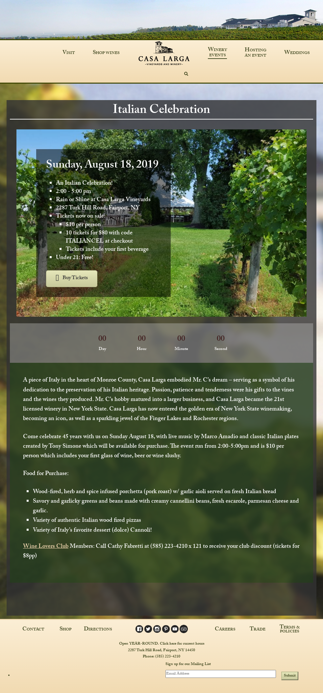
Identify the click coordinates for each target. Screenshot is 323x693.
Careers (225, 629)
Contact (33, 629)
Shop (65, 629)
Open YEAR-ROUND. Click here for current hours (161, 644)
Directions (98, 629)
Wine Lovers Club (45, 547)
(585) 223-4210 (167, 656)
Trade (257, 629)
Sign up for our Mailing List (188, 664)
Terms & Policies (290, 630)
